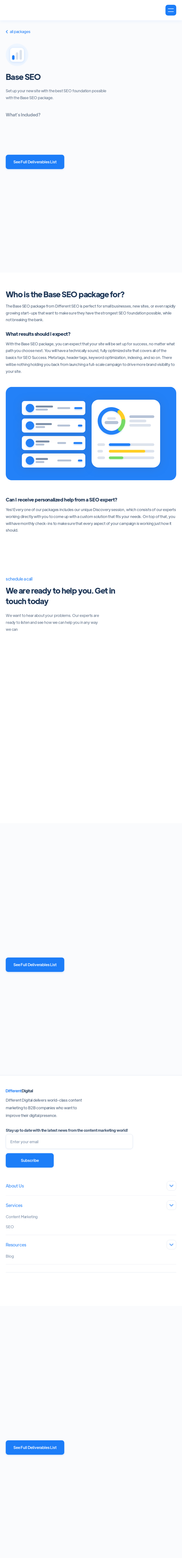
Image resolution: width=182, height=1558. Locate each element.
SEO (10, 1230)
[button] (170, 10)
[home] (30, 10)
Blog (10, 1259)
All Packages (18, 32)
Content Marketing (22, 1220)
